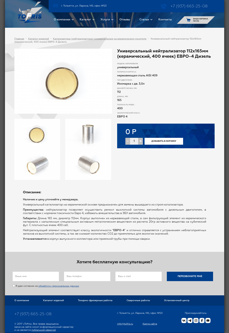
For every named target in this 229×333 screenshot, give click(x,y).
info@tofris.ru (125, 324)
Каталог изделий (38, 39)
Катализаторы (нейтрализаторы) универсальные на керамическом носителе (99, 39)
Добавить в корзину (163, 141)
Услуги (105, 19)
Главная (19, 39)
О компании (62, 19)
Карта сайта (150, 324)
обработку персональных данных (58, 286)
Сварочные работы (138, 300)
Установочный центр (176, 300)
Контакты (165, 19)
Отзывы (124, 19)
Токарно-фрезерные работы (95, 300)
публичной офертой (44, 330)
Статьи (144, 19)
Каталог (85, 19)
